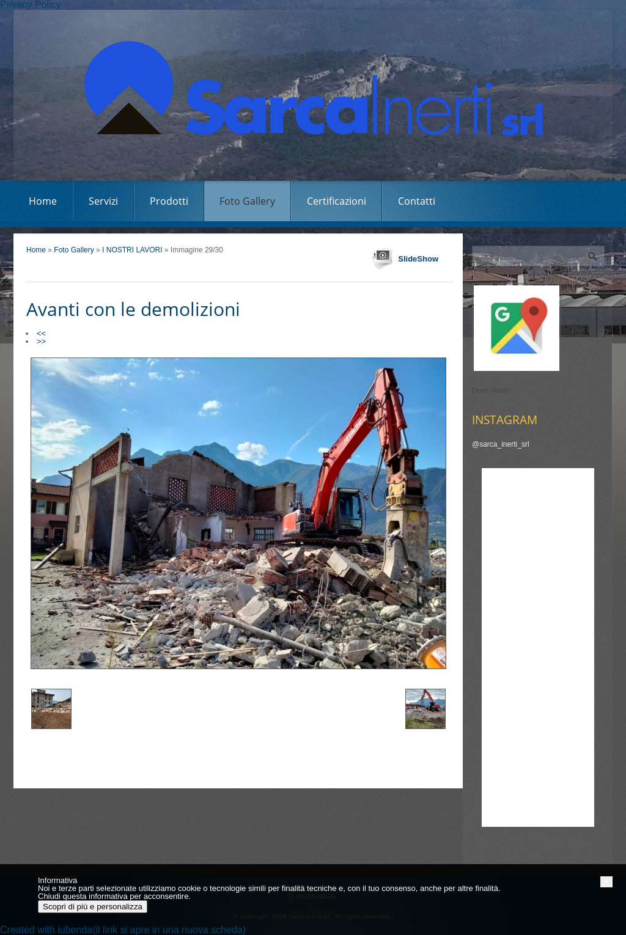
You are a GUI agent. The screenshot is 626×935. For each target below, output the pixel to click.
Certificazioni (336, 201)
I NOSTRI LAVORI (133, 250)
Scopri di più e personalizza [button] (92, 906)
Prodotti (169, 201)
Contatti (416, 201)
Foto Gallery (247, 201)
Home (43, 201)
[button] (606, 881)
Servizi (103, 201)
